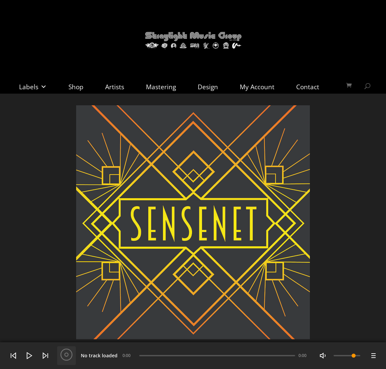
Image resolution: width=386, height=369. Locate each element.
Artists (114, 87)
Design (208, 87)
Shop (75, 87)
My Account (257, 87)
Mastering (161, 87)
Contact (307, 87)
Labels (33, 87)
